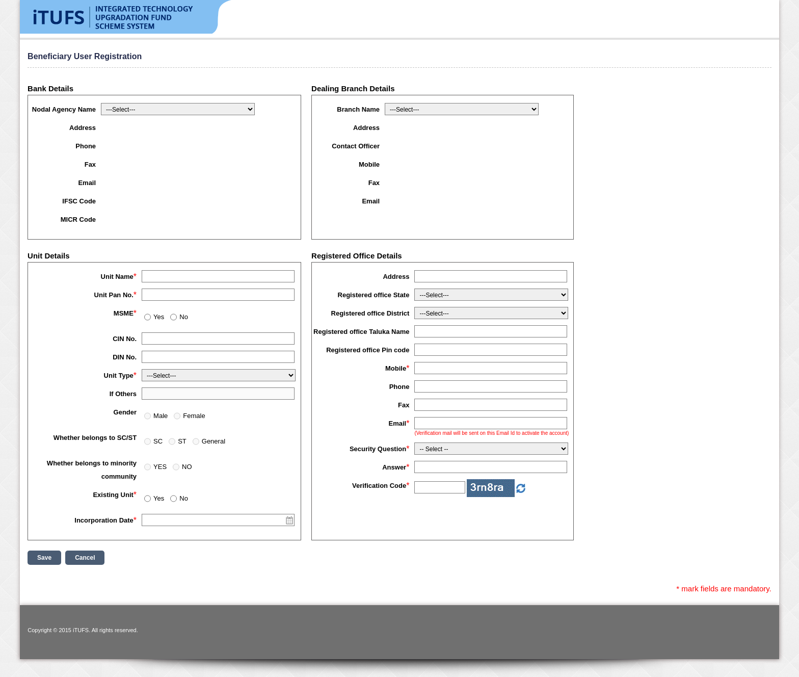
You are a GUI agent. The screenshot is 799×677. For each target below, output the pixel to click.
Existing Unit (113, 495)
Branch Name (358, 109)
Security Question (378, 449)
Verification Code (379, 485)
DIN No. (125, 357)
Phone (85, 146)
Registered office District (370, 313)
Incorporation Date (104, 520)
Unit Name (117, 276)
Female (194, 416)
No (183, 317)
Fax (90, 164)
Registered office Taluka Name (361, 331)
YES (160, 467)
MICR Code (78, 219)
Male (160, 416)
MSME (124, 313)
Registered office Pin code (367, 350)
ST (182, 441)
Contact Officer (356, 146)
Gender (125, 412)
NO (187, 467)
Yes (158, 317)
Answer (394, 467)
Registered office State (374, 295)
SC (158, 441)
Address (82, 128)
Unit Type (119, 375)
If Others (123, 394)
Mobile (369, 164)
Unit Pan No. (114, 295)
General (213, 441)
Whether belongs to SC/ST (95, 437)
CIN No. (125, 339)
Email (87, 183)
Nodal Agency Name (64, 109)
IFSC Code (79, 201)
